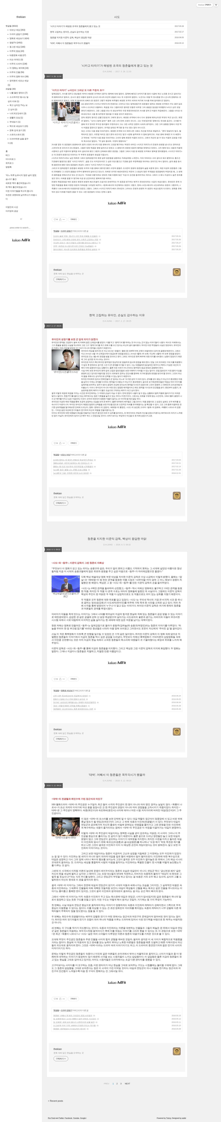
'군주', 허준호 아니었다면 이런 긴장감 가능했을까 (73, 246)
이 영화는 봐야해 (18, 68)
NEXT (127, 1083)
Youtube (76, 1118)
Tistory (168, 1118)
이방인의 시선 (12, 207)
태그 (8, 155)
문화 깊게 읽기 (17, 130)
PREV (106, 1083)
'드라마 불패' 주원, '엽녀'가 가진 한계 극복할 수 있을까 (75, 236)
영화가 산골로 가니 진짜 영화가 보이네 (69, 699)
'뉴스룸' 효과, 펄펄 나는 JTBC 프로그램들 (70, 470)
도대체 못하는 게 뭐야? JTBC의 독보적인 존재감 (73, 460)
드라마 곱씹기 (18, 34)
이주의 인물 (16, 72)
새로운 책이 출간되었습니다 (18, 183)
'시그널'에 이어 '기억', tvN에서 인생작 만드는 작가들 (74, 1025)
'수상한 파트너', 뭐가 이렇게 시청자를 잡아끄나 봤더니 (75, 243)
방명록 (9, 167)
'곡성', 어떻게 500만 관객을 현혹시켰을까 (70, 706)
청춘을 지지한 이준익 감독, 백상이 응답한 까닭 (70, 37)
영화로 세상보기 (19, 38)
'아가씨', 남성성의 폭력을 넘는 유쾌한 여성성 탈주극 (74, 702)
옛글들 (12, 26)
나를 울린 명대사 (18, 93)
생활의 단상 (16, 118)
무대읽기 (14, 122)
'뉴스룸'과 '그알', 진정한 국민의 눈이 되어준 (71, 473)
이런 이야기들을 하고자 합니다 (19, 191)
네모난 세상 (17, 30)
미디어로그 (11, 159)
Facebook (68, 1118)
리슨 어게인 (16, 59)
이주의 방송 (16, 51)
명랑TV (15, 42)
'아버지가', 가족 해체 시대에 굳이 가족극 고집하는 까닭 (75, 240)
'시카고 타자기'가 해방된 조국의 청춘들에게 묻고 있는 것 (75, 26)
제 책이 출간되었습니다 (16, 187)
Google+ (83, 1118)
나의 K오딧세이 (17, 113)
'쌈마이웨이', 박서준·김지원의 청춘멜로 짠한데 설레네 (75, 249)
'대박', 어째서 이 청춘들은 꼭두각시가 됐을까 (70, 43)
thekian (21, 16)
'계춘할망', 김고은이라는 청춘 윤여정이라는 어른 (73, 709)
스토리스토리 (16, 134)
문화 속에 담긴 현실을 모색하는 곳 (69, 274)
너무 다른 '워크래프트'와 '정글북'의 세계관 (70, 696)
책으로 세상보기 (18, 126)
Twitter (61, 1118)
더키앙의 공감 (12, 211)
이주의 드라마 (18, 64)
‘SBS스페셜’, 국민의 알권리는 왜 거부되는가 (71, 463)
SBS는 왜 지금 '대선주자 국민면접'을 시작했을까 (73, 467)
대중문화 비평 (17, 55)
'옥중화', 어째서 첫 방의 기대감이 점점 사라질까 (72, 1016)
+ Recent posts (55, 1101)
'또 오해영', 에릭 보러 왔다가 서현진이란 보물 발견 (74, 1022)
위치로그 (10, 163)
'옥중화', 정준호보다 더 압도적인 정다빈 (69, 1029)
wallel (184, 1118)
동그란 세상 (17, 47)
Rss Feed (51, 1118)
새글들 (11, 89)
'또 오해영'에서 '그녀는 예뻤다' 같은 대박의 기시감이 (74, 1019)
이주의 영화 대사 (18, 76)
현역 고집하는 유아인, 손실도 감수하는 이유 (69, 32)
